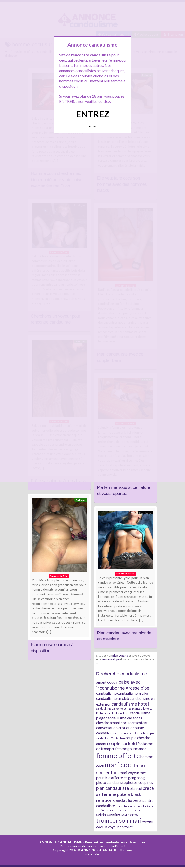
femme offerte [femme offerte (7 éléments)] (118, 755)
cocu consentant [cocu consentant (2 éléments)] (134, 722)
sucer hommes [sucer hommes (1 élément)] (129, 814)
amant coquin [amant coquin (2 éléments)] (107, 682)
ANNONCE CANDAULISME (60, 842)
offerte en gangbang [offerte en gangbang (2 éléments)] (128, 777)
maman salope (111, 659)
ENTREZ (92, 114)
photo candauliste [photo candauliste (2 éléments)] (111, 782)
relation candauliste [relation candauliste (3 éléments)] (116, 800)
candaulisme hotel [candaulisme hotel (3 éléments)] (130, 704)
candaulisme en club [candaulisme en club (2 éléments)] (112, 698)
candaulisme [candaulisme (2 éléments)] (106, 693)
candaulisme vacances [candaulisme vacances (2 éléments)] (124, 717)
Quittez (92, 126)
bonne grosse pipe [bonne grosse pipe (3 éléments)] (130, 688)
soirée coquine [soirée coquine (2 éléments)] (108, 814)
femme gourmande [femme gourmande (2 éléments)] (130, 748)
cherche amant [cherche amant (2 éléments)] (108, 722)
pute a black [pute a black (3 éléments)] (129, 794)
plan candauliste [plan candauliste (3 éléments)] (112, 788)
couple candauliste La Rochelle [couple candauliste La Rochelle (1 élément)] (126, 733)
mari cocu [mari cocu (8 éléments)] (120, 764)
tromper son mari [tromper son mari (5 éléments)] (119, 820)
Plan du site (92, 854)
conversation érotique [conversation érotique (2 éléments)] (114, 727)
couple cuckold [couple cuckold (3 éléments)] (122, 743)
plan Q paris (120, 655)
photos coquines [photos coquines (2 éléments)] (139, 782)
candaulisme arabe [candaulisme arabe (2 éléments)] (132, 693)
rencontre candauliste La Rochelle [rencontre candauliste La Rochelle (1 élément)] (126, 810)
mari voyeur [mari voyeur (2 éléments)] (129, 772)
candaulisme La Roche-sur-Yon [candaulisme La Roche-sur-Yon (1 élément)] (114, 708)
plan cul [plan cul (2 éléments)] (136, 788)
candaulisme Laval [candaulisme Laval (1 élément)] (118, 713)
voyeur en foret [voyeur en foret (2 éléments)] (120, 826)
